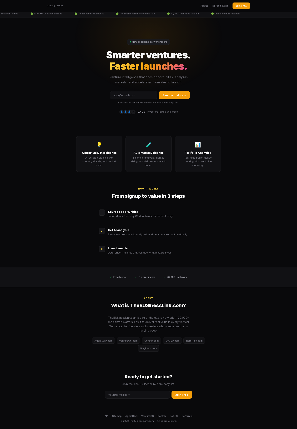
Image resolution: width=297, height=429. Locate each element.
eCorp (164, 421)
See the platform (174, 95)
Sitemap (117, 416)
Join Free (241, 5)
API (106, 416)
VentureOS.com (128, 340)
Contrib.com (151, 340)
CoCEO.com (172, 340)
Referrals (187, 416)
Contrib (161, 416)
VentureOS (147, 416)
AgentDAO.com (103, 340)
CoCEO (174, 416)
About (204, 5)
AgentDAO (131, 416)
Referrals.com (194, 340)
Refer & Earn (220, 5)
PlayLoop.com (148, 348)
